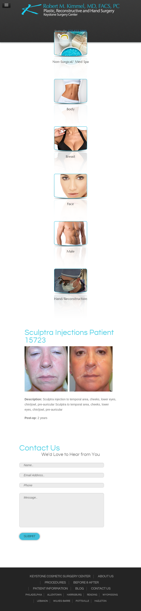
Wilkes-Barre (61, 601)
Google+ (78, 24)
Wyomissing (110, 595)
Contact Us (100, 588)
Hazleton (100, 601)
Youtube (84, 24)
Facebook (56, 24)
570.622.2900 (77, 31)
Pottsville (82, 601)
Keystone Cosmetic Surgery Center (60, 576)
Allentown (54, 595)
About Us (105, 576)
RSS (73, 24)
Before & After (86, 582)
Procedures (55, 582)
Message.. (61, 510)
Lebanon (42, 601)
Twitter (67, 24)
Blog (79, 588)
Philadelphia (33, 595)
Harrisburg (74, 595)
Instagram (62, 24)
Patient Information (50, 588)
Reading (92, 595)
